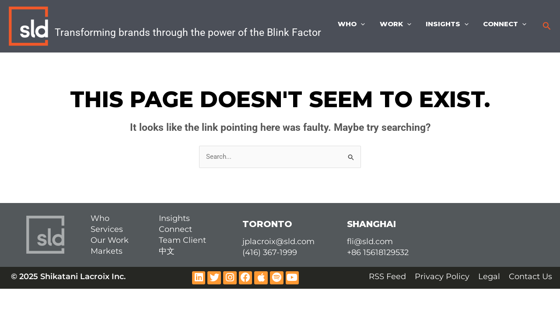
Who (356, 24)
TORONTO (267, 224)
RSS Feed (387, 276)
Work (399, 24)
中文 (167, 251)
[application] (366, 24)
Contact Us (530, 276)
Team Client (182, 240)
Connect (505, 24)
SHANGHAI (371, 224)
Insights (449, 24)
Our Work (110, 240)
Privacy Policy (442, 276)
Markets (106, 251)
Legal (489, 276)
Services (107, 229)
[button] (546, 26)
